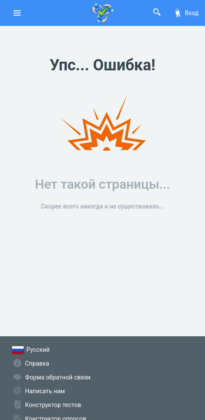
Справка (37, 363)
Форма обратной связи (58, 377)
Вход (186, 13)
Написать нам (45, 391)
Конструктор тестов (53, 404)
